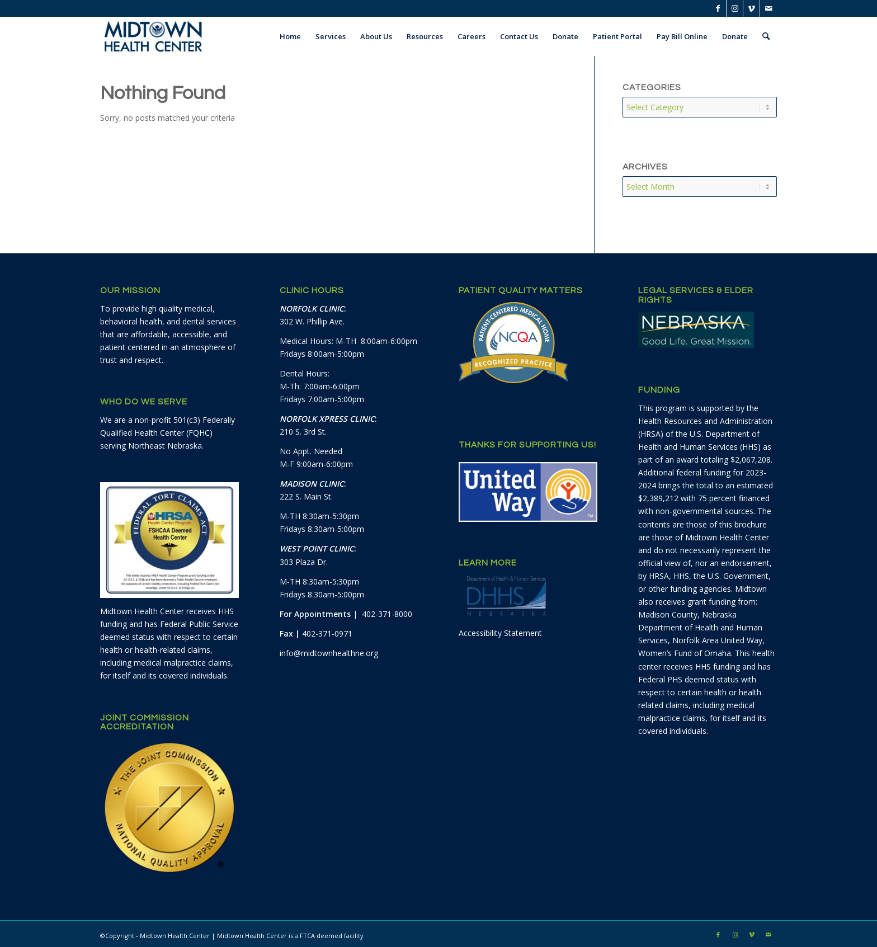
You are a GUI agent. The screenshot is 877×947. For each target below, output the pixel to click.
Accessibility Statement (500, 629)
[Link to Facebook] (718, 8)
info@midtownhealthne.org (329, 649)
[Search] (766, 36)
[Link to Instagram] (735, 8)
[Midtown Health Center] (153, 36)
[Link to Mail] (768, 8)
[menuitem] (290, 36)
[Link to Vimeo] (751, 8)
